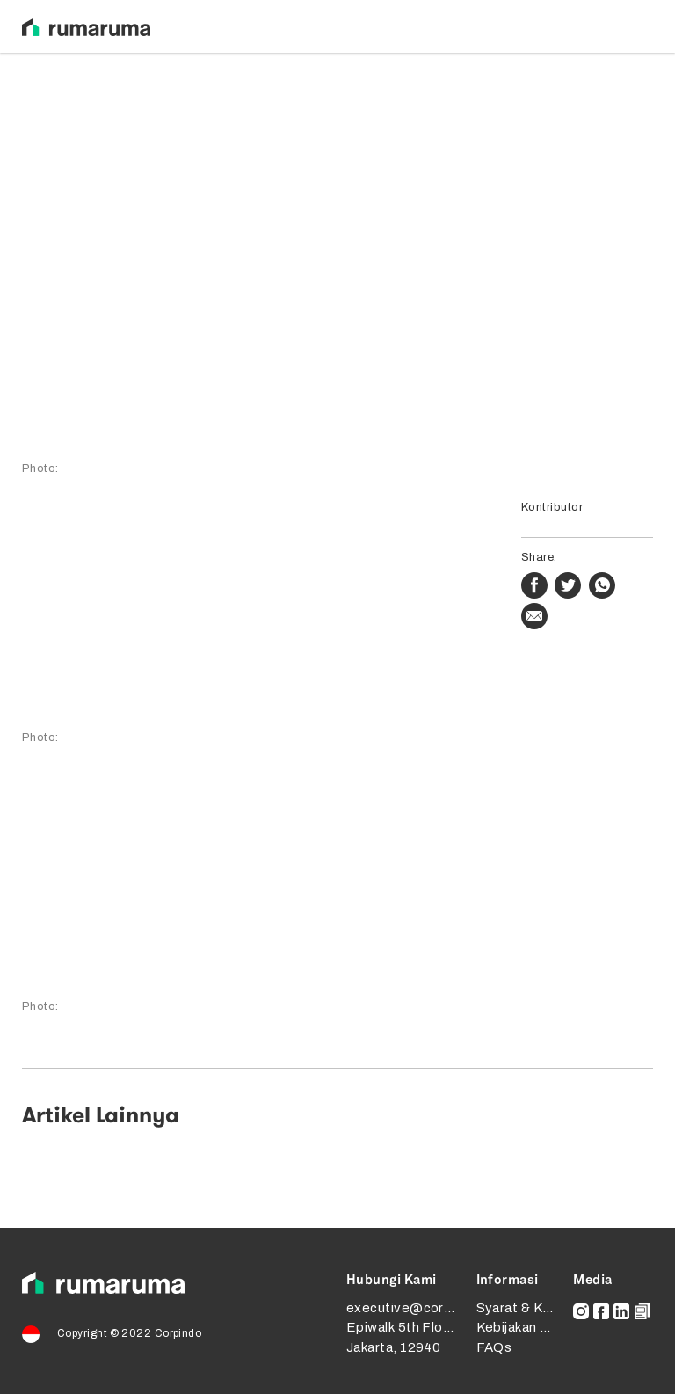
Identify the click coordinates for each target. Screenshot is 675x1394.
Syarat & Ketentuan (538, 1308)
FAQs (494, 1347)
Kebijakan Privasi (530, 1327)
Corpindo (178, 1333)
